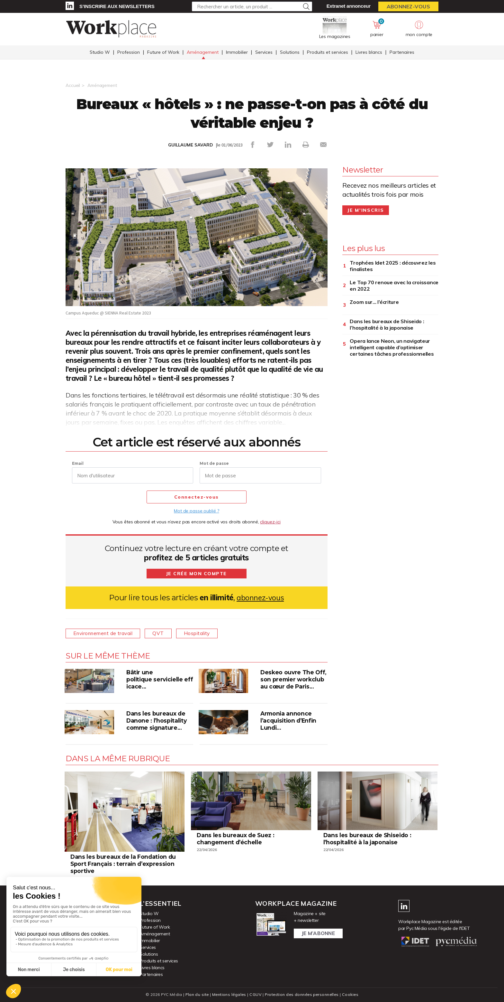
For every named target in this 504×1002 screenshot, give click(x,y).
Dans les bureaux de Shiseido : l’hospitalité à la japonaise (387, 324)
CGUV (255, 994)
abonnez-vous (260, 597)
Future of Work (163, 52)
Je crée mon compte (196, 573)
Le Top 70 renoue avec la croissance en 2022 (394, 285)
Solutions (290, 52)
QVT (161, 633)
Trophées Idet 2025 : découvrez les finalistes (393, 265)
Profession (128, 52)
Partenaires (402, 52)
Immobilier (237, 52)
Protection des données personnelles (302, 994)
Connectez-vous (196, 497)
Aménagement (203, 52)
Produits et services (327, 52)
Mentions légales (228, 994)
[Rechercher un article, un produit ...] (252, 6)
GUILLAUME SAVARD (190, 144)
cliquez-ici (270, 521)
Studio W (100, 52)
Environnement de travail (104, 633)
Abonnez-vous (408, 6)
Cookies (352, 994)
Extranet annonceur (349, 6)
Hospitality (202, 633)
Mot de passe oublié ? (196, 510)
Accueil (73, 85)
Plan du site (195, 994)
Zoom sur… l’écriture (374, 302)
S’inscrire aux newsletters (116, 6)
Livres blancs (369, 52)
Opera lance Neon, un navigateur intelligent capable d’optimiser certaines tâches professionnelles (392, 347)
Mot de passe (214, 463)
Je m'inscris (365, 210)
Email (78, 463)
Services (264, 52)
